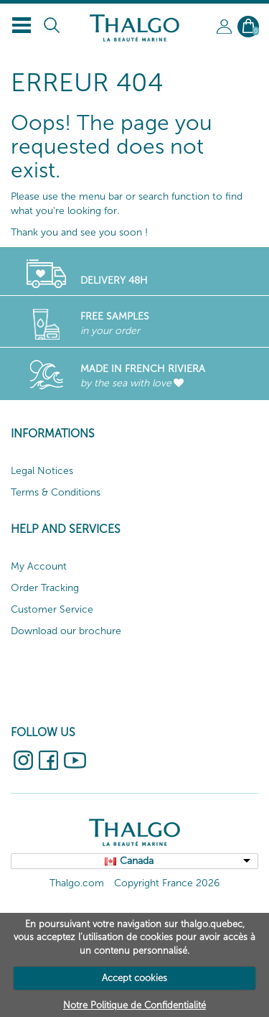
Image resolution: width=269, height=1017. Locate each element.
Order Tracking (45, 588)
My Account (39, 566)
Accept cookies (134, 977)
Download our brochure (66, 631)
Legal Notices (42, 471)
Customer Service (52, 609)
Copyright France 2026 (167, 883)
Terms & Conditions (55, 492)
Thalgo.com (76, 883)
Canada (137, 861)
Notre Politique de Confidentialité (134, 1005)
